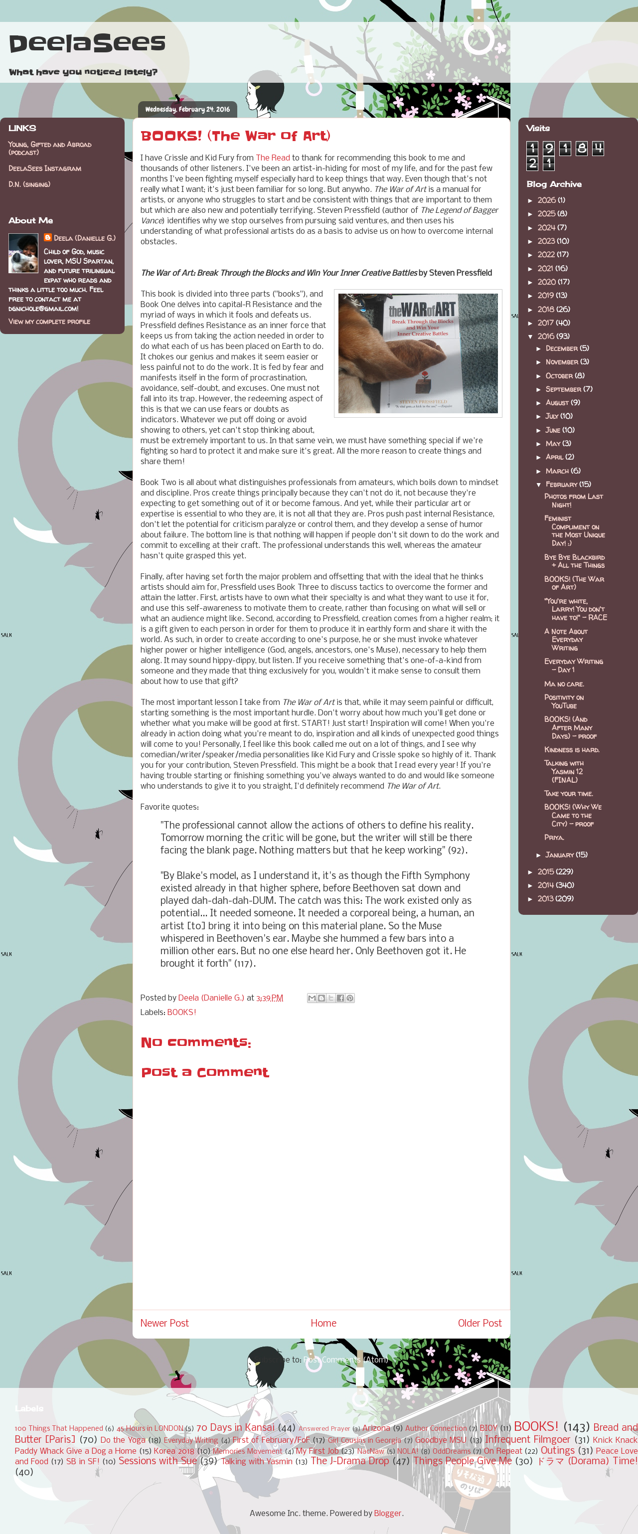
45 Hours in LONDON (150, 1429)
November (563, 361)
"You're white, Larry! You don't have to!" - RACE (575, 609)
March (558, 471)
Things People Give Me (462, 1462)
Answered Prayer (324, 1429)
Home (323, 1324)
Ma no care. (564, 683)
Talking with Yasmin (257, 1462)
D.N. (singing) (29, 184)
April (555, 457)
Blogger (388, 1514)
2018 (547, 309)
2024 (547, 227)
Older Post (480, 1324)
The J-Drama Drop (350, 1462)
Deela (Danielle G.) (85, 238)
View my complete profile (49, 321)
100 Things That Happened (59, 1429)
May (554, 443)
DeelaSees (87, 43)
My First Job (317, 1451)
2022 (547, 254)
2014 (547, 885)
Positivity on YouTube (564, 701)
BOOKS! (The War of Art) (574, 583)
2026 (548, 200)
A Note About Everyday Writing (566, 640)
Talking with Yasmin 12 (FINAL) (564, 771)
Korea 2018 (174, 1451)
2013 (546, 898)
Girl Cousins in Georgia (364, 1441)
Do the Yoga (123, 1440)
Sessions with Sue (158, 1462)
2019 (547, 295)
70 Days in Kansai (235, 1428)
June (554, 430)
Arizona (376, 1428)
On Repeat (503, 1451)
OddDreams (452, 1452)
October (560, 375)
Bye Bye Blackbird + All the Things (574, 561)
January (561, 854)
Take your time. (568, 793)
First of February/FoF (271, 1440)
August (558, 402)
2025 (547, 213)
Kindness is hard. (572, 749)
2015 (547, 871)
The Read (273, 158)
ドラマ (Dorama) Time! (587, 1462)
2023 (547, 241)
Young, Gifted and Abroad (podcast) (49, 149)
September (564, 389)
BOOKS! (181, 1013)
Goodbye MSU (441, 1440)
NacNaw (370, 1452)
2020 (548, 282)
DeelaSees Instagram (44, 168)
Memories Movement (248, 1452)
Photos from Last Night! (573, 501)
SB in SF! (83, 1462)
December (563, 348)
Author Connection (436, 1429)
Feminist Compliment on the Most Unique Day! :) (574, 530)
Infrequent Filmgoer (528, 1440)
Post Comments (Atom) (346, 1360)
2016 (547, 336)
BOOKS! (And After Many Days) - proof (570, 727)
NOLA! (408, 1452)
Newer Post (165, 1324)
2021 (546, 268)
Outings (558, 1451)
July (553, 416)
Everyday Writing (191, 1441)
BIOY (488, 1428)
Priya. (554, 837)
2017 (547, 323)
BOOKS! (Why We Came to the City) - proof (573, 815)
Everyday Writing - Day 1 (573, 666)
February (562, 484)
